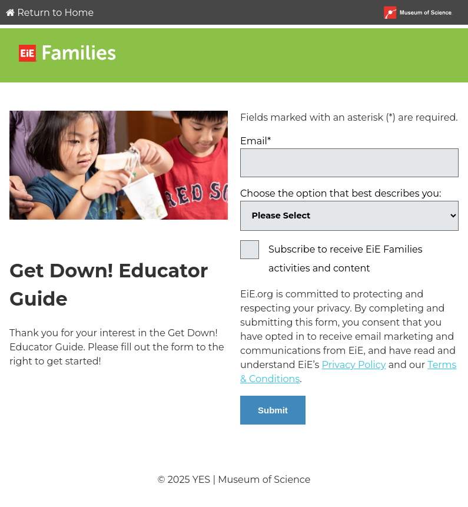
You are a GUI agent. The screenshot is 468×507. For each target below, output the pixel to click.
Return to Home (50, 12)
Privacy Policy (354, 364)
